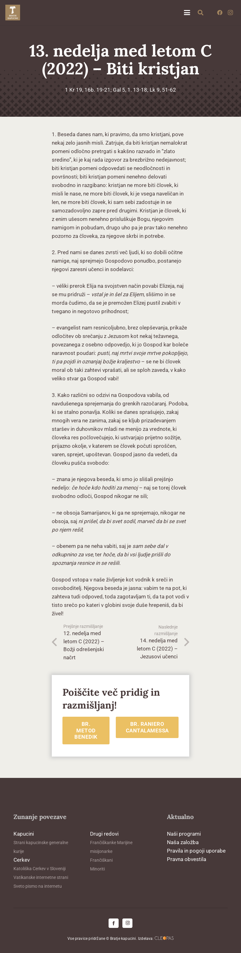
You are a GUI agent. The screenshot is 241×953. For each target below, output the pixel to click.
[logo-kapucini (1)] (12, 12)
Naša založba (183, 842)
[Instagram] (230, 12)
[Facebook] (219, 12)
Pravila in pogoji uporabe (196, 851)
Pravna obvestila (186, 859)
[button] (186, 12)
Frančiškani (101, 860)
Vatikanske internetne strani (40, 877)
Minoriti (97, 868)
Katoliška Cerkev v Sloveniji (39, 868)
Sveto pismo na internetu (37, 886)
